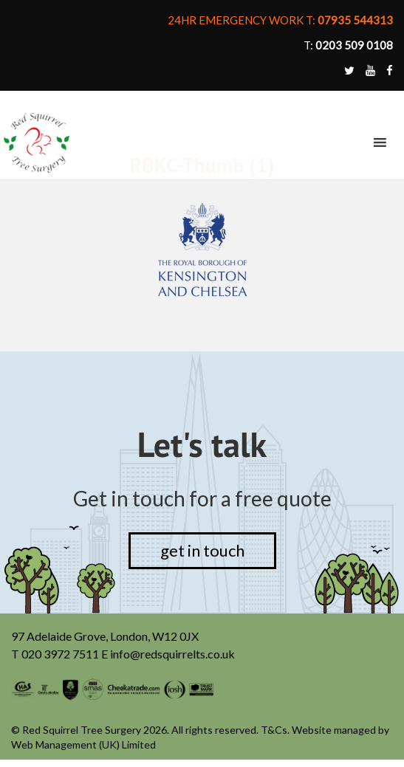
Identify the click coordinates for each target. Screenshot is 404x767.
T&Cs (273, 730)
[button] (352, 142)
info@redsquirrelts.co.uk (173, 655)
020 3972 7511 (61, 655)
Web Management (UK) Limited (85, 745)
